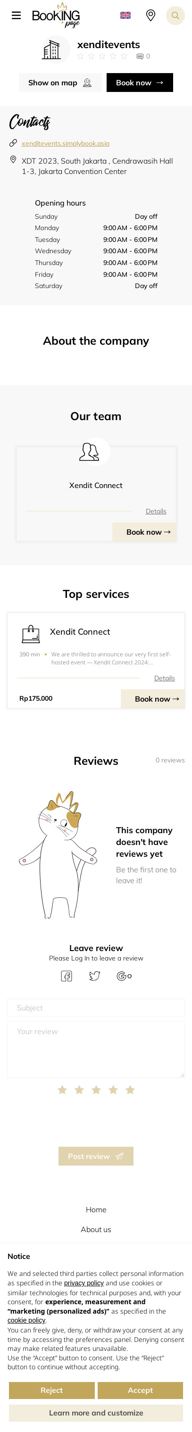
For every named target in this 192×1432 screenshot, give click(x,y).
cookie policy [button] (26, 1320)
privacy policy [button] (84, 1283)
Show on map (52, 82)
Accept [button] (140, 1390)
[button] (20, 15)
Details (156, 511)
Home (96, 1209)
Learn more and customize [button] (96, 1412)
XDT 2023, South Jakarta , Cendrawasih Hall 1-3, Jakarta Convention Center (97, 166)
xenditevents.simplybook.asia (65, 143)
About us (96, 1229)
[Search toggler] (175, 15)
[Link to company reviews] (102, 56)
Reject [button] (52, 1390)
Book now (133, 82)
